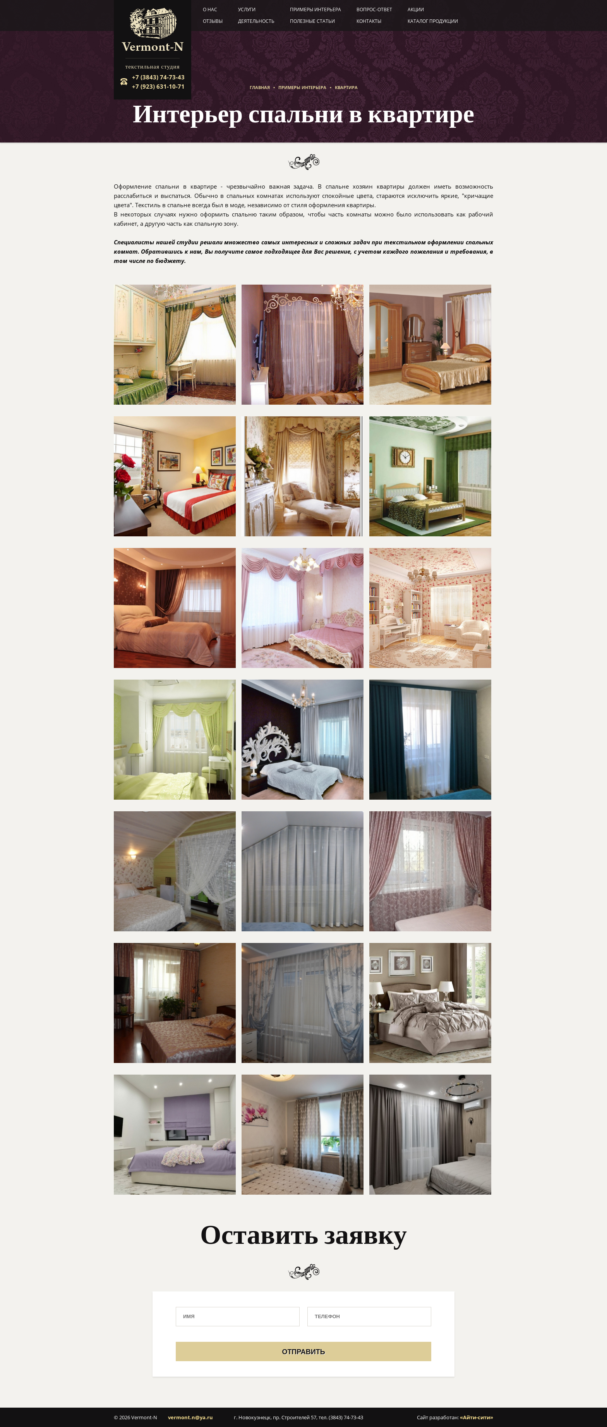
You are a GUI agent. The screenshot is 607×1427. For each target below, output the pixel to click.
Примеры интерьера (315, 9)
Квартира (346, 87)
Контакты (369, 21)
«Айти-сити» (476, 1417)
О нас (210, 9)
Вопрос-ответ (374, 9)
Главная (260, 87)
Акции (416, 9)
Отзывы (213, 21)
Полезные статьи (312, 21)
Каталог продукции (433, 21)
